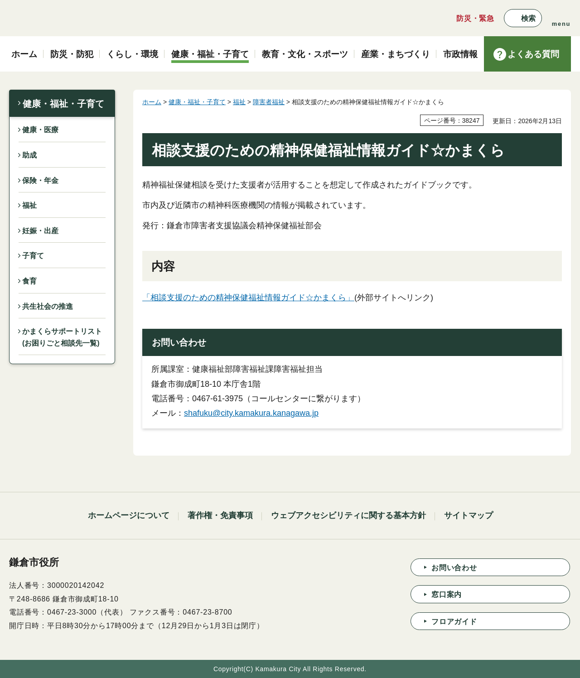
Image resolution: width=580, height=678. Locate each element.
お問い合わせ (454, 568)
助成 (29, 155)
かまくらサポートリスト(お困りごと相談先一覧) (62, 337)
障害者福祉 (269, 102)
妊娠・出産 (40, 231)
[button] (523, 18)
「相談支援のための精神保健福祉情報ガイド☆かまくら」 (248, 297)
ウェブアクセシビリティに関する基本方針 (348, 515)
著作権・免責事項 (220, 515)
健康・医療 (40, 130)
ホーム (151, 102)
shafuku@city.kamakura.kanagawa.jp (251, 413)
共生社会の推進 (47, 306)
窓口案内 (446, 594)
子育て (33, 256)
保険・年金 (40, 180)
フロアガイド (454, 621)
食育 (29, 281)
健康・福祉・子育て (63, 104)
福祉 (29, 205)
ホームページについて (128, 515)
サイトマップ (468, 515)
